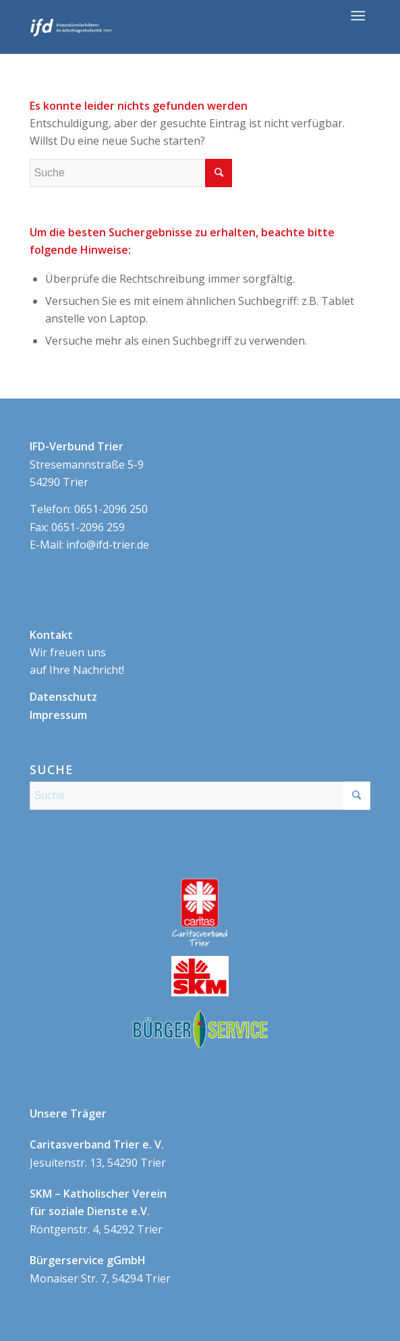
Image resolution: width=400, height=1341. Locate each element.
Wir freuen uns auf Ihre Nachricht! (77, 652)
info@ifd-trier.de (107, 544)
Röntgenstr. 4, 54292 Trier (98, 1211)
